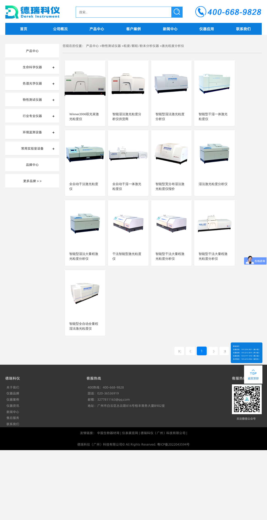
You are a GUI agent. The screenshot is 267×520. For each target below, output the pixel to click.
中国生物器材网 (108, 433)
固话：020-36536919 (103, 393)
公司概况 (60, 28)
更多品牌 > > (32, 181)
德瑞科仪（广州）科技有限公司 (163, 433)
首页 (23, 28)
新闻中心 (170, 28)
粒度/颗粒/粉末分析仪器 (141, 46)
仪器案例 (12, 399)
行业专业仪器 (32, 116)
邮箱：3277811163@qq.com (109, 399)
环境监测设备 (32, 132)
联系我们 (243, 28)
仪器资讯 (12, 405)
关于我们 (12, 387)
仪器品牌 (12, 393)
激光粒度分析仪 (173, 46)
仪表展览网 (130, 433)
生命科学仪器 (32, 67)
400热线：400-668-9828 (106, 387)
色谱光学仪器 (32, 83)
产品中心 (96, 28)
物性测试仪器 (32, 99)
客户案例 (133, 28)
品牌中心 (32, 164)
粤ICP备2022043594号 (173, 444)
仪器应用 (206, 28)
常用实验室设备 (32, 148)
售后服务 (12, 418)
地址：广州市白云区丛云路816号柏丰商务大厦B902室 (126, 405)
